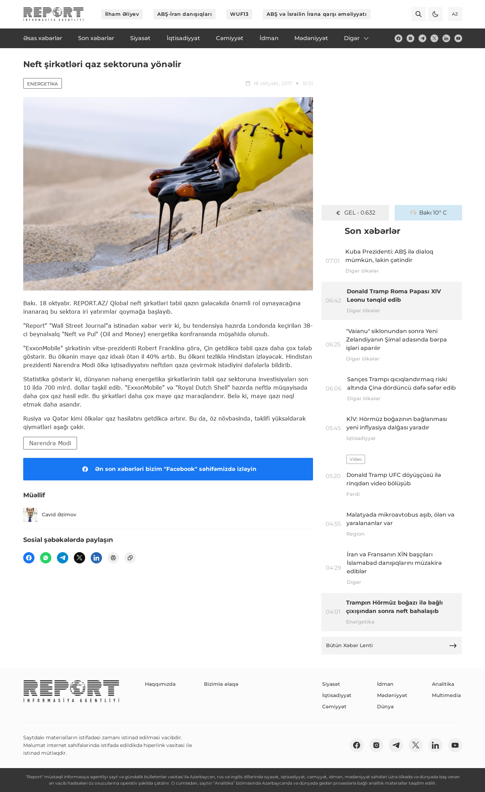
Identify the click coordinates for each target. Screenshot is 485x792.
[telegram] (422, 38)
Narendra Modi (50, 443)
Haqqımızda (160, 684)
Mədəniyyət (392, 695)
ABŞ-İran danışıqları (184, 14)
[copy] (130, 557)
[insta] (410, 38)
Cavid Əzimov (49, 515)
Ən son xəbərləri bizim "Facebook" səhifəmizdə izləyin (167, 469)
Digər (357, 38)
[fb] (398, 38)
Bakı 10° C (428, 212)
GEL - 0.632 (355, 212)
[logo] (53, 14)
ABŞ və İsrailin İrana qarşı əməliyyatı (316, 14)
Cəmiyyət (334, 706)
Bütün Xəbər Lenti (392, 645)
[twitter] (434, 38)
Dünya (385, 706)
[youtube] (458, 38)
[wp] (45, 557)
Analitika (443, 684)
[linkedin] (446, 38)
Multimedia (446, 695)
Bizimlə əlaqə (221, 684)
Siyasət (331, 684)
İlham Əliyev (122, 14)
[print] (113, 557)
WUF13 (239, 14)
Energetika (42, 84)
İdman (385, 684)
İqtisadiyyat (336, 695)
